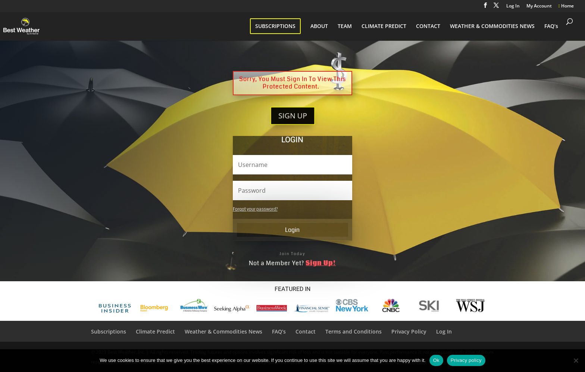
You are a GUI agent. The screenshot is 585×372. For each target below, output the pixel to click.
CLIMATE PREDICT (384, 27)
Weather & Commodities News (223, 331)
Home (566, 6)
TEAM (345, 27)
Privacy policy (466, 360)
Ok (436, 360)
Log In (513, 6)
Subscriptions (108, 331)
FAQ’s (551, 27)
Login (292, 230)
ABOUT (319, 27)
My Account (539, 6)
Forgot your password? (255, 209)
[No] (575, 360)
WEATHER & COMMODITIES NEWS (492, 27)
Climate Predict (155, 331)
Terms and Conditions (353, 331)
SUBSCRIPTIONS (275, 26)
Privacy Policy (408, 331)
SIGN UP (292, 115)
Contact (305, 331)
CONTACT (428, 27)
